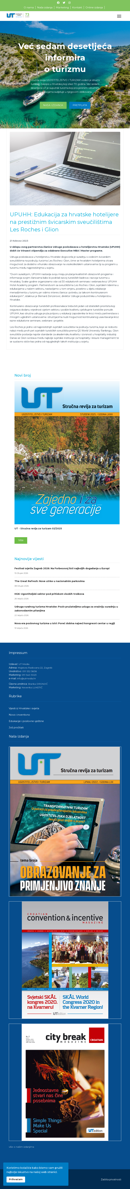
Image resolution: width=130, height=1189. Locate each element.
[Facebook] (58, 2)
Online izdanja (94, 7)
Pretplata (80, 106)
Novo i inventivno (19, 714)
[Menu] (119, 16)
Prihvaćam (16, 1179)
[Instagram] (69, 2)
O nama (29, 7)
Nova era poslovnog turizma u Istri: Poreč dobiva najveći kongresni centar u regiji (67, 626)
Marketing (62, 7)
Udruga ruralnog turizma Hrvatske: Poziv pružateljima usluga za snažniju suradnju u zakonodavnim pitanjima (67, 611)
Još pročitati (16, 727)
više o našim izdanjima (21, 1146)
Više (20, 540)
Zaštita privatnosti (111, 1179)
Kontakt (77, 7)
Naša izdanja (44, 7)
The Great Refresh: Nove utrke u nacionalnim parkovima (67, 584)
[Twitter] (64, 2)
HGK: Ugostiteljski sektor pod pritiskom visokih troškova (67, 596)
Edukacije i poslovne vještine (26, 721)
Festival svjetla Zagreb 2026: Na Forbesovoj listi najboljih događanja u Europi (67, 571)
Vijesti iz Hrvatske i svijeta (24, 708)
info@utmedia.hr (26, 678)
